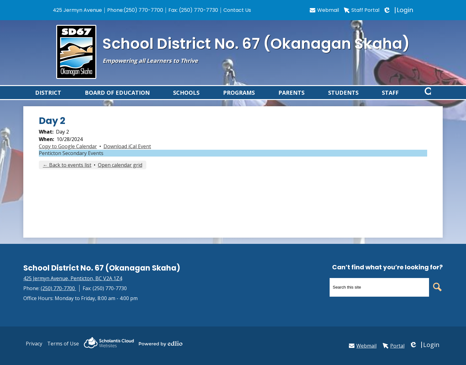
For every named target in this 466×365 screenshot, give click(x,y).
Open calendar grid (120, 172)
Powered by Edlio (160, 343)
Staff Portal (361, 10)
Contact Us (237, 10)
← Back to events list (67, 172)
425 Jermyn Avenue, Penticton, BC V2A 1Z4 (72, 278)
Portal (393, 345)
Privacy (34, 343)
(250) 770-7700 (143, 10)
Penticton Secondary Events (71, 160)
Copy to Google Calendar (68, 153)
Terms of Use (63, 343)
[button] (48, 96)
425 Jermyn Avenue (77, 10)
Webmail (324, 10)
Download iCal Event (127, 153)
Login (398, 10)
